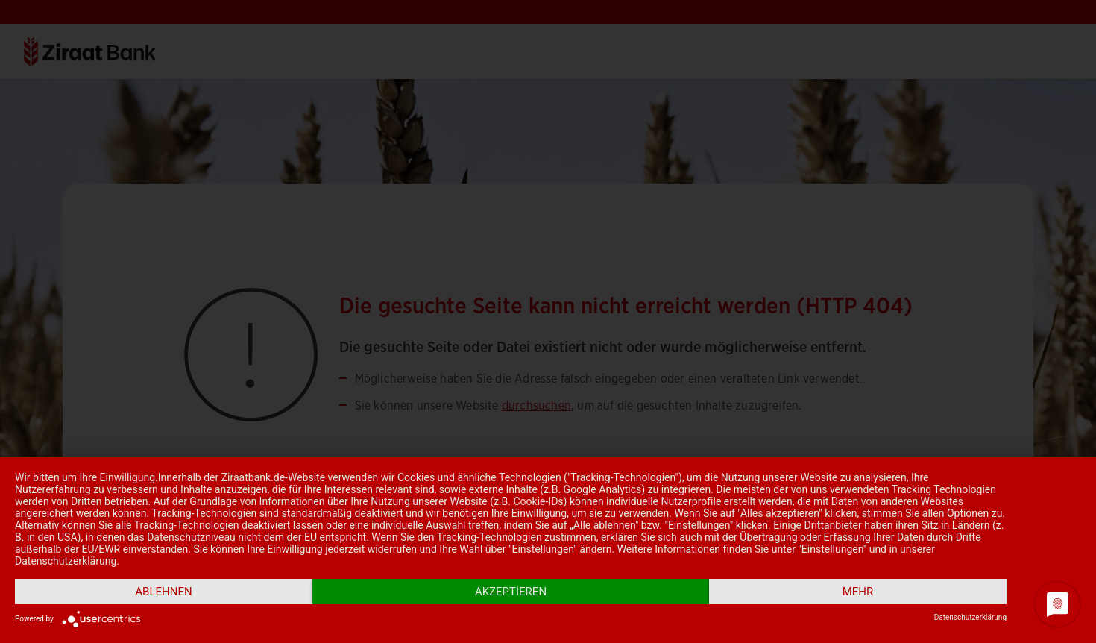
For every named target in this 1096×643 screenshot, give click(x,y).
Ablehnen (163, 591)
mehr (858, 591)
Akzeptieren (511, 591)
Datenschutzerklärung (970, 617)
